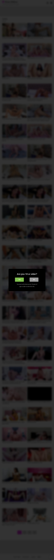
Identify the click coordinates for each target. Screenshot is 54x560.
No (34, 279)
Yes (19, 279)
